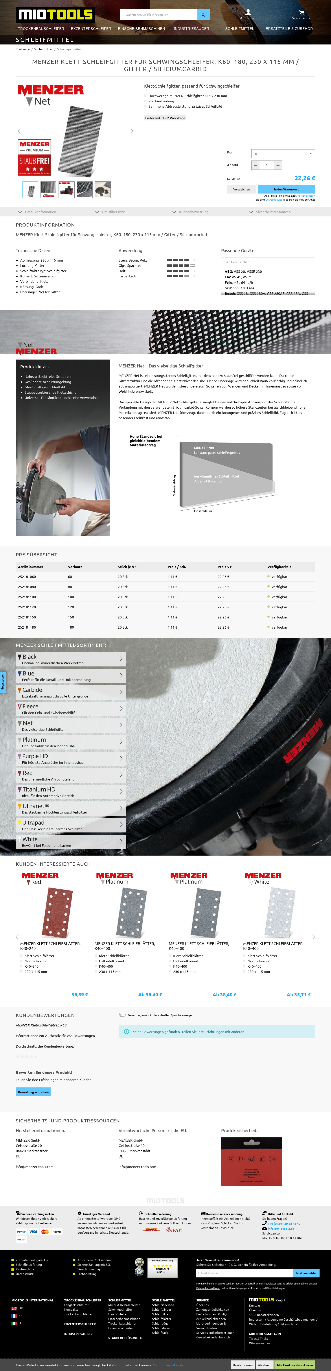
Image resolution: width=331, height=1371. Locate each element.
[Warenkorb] (301, 14)
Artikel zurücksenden (211, 1319)
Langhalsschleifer (76, 1305)
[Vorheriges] (19, 130)
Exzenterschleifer (120, 1328)
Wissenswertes (259, 1343)
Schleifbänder (161, 1309)
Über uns (202, 1305)
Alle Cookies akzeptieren (295, 1365)
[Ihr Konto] (248, 14)
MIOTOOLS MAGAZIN (265, 1334)
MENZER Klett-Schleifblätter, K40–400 (125, 945)
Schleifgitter (161, 1314)
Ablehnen (264, 1365)
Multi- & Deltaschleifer (124, 1305)
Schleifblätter (161, 1319)
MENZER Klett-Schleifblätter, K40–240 (50, 945)
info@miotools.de (281, 1229)
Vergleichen (241, 189)
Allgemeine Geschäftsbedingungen (291, 1319)
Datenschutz (288, 1324)
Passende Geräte (237, 250)
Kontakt (254, 1305)
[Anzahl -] (255, 165)
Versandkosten (306, 195)
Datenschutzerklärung (208, 1288)
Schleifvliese (161, 1328)
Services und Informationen (215, 1332)
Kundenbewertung (190, 211)
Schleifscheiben (163, 1305)
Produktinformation (37, 211)
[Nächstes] (132, 130)
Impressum (256, 1319)
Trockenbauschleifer (122, 1323)
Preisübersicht (110, 211)
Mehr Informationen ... (170, 1365)
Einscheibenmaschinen (124, 1319)
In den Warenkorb (286, 189)
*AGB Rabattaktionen (264, 1315)
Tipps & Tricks (258, 1338)
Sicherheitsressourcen (270, 211)
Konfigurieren (243, 1365)
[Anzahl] (266, 165)
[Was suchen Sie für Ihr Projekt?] (159, 14)
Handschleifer (118, 1314)
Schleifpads (160, 1332)
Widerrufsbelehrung (263, 1324)
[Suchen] (203, 14)
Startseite (23, 49)
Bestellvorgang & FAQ (211, 1314)
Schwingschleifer (120, 1309)
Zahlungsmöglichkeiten (212, 1309)
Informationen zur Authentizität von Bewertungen (55, 1035)
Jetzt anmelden (306, 1273)
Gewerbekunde (274, 199)
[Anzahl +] (278, 165)
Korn (231, 152)
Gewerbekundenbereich (213, 1337)
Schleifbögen (161, 1323)
